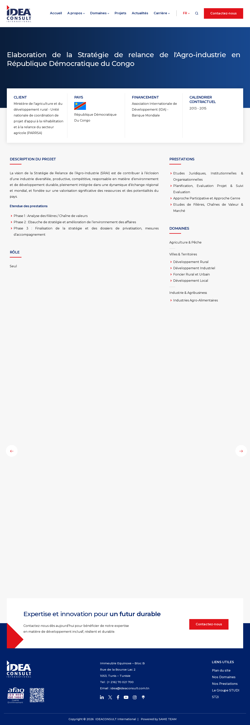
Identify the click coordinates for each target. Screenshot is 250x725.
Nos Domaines (224, 677)
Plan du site (221, 670)
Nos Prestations (225, 684)
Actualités (140, 13)
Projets (120, 13)
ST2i (215, 697)
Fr (185, 13)
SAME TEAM (168, 719)
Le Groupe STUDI (225, 690)
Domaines (98, 13)
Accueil (56, 13)
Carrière (160, 13)
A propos (74, 13)
